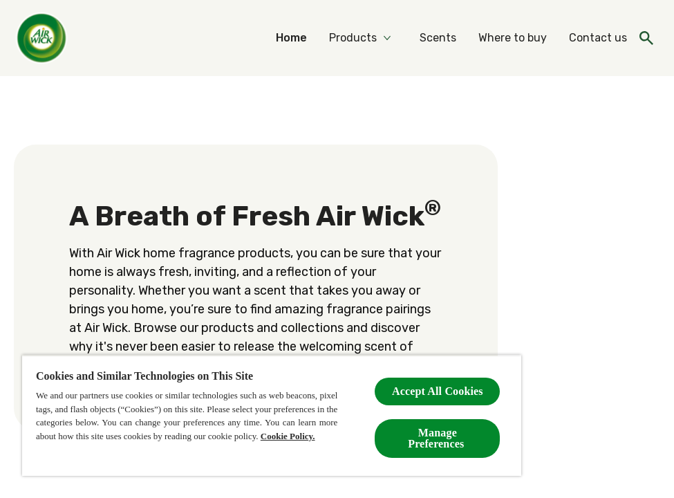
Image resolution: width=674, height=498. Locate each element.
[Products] (353, 38)
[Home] (291, 38)
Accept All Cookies (437, 391)
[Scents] (438, 38)
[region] (271, 415)
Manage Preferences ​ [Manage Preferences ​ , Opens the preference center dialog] (437, 438)
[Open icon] (646, 38)
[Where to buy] (512, 38)
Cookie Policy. (288, 436)
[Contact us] (598, 38)
